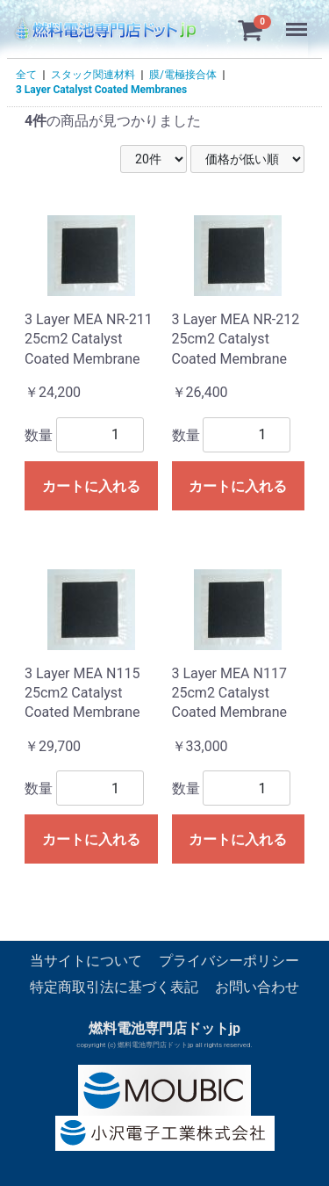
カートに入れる (91, 486)
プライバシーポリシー (229, 960)
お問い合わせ (257, 988)
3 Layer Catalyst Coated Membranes (101, 89)
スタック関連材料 (93, 75)
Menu (298, 21)
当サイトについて (86, 960)
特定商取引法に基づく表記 (114, 988)
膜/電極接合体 (183, 75)
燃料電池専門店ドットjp (164, 1028)
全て (26, 75)
